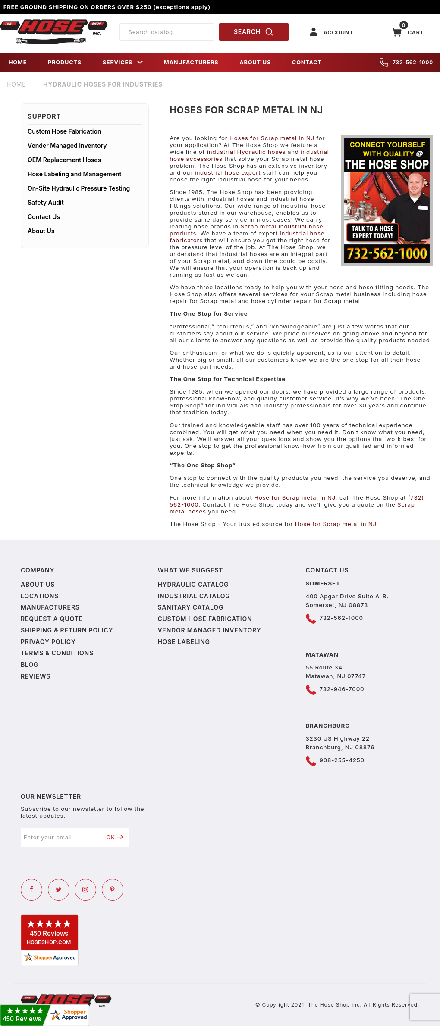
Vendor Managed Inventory (209, 630)
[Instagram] (85, 890)
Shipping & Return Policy (67, 630)
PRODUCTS (65, 62)
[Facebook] (31, 890)
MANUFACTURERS (191, 62)
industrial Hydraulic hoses (246, 151)
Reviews (35, 676)
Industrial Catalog (193, 596)
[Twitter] (58, 890)
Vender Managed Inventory (67, 145)
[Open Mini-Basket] (408, 32)
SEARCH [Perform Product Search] (253, 32)
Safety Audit (46, 202)
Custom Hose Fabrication (64, 131)
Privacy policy (48, 641)
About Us (41, 231)
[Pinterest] (112, 890)
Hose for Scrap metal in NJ (295, 497)
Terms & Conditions (57, 653)
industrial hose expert (228, 172)
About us (38, 584)
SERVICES (123, 62)
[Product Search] (166, 32)
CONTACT (307, 62)
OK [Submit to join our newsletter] (114, 837)
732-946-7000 (342, 688)
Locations (40, 596)
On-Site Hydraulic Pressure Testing (79, 188)
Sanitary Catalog (190, 607)
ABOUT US (255, 62)
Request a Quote (52, 618)
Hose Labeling (183, 641)
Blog (29, 664)
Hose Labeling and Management (74, 174)
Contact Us (44, 216)
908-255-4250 (342, 760)
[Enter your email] (61, 837)
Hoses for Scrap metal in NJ (271, 138)
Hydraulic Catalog (193, 584)
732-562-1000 (406, 62)
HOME (18, 62)
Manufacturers (50, 607)
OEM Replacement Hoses (64, 159)
